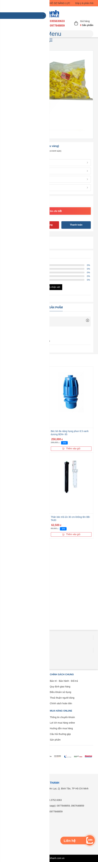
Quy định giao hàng (60, 686)
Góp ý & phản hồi (84, 3)
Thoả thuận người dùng (62, 697)
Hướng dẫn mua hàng (61, 728)
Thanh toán (76, 224)
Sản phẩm (55, 739)
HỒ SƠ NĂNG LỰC (60, 3)
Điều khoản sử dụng (60, 692)
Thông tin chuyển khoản (62, 717)
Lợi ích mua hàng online (62, 722)
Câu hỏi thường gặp (60, 734)
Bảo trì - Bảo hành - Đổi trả (64, 681)
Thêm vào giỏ (71, 448)
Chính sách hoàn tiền (61, 703)
